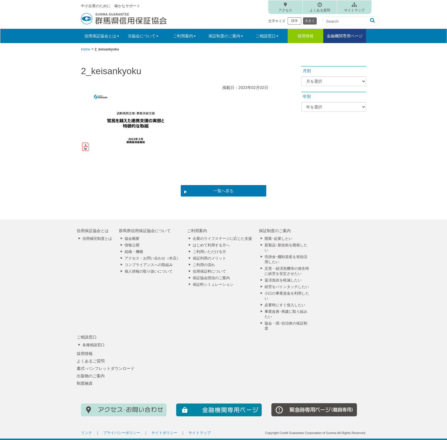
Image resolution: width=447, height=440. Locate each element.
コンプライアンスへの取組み (149, 265)
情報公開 (132, 245)
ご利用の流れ (204, 265)
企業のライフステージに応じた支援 (222, 239)
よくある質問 (320, 10)
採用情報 (306, 36)
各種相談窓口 (93, 345)
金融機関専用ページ (345, 36)
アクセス (285, 10)
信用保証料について (209, 271)
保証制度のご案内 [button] (225, 36)
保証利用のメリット (209, 258)
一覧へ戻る (223, 190)
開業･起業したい (278, 239)
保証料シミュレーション (213, 285)
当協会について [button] (143, 36)
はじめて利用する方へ (211, 245)
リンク (86, 433)
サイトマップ (354, 10)
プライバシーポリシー (121, 433)
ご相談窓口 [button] (267, 36)
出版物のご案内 (91, 376)
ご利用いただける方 (209, 252)
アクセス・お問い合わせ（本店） (152, 258)
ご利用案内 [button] (184, 36)
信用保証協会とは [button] (101, 36)
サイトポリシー (164, 433)
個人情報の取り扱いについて (149, 271)
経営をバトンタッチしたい (287, 287)
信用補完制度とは (97, 239)
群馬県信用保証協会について (145, 230)
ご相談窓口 (87, 337)
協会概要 (132, 239)
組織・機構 (134, 252)
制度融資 (85, 383)
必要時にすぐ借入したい (285, 305)
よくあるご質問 (91, 361)
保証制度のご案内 (275, 230)
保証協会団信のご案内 (211, 278)
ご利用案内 (197, 230)
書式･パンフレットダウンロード (106, 368)
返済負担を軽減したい (283, 280)
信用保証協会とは (93, 230)
